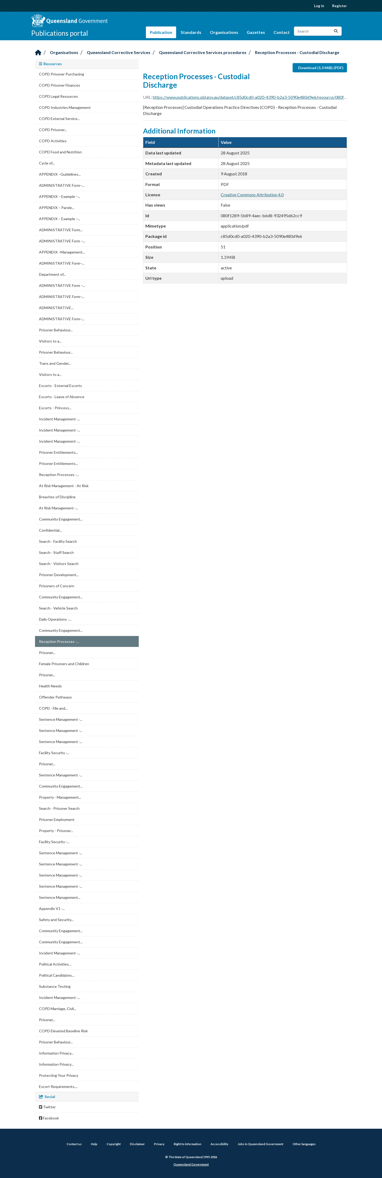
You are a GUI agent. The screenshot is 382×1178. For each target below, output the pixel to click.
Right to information (187, 1144)
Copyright (114, 1144)
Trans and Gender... (55, 363)
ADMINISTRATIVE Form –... (62, 241)
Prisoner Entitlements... (58, 452)
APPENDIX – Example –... (59, 196)
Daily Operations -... (55, 619)
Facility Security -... (54, 752)
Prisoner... (47, 652)
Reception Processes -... (59, 474)
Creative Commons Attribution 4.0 (252, 194)
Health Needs (50, 686)
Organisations (224, 32)
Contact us (74, 1144)
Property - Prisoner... (56, 830)
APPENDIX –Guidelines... (60, 174)
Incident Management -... (59, 419)
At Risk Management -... (58, 508)
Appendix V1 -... (52, 908)
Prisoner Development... (59, 574)
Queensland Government (191, 1164)
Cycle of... (47, 163)
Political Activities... (55, 964)
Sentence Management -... (60, 719)
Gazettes (256, 32)
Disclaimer (137, 1144)
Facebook (49, 1118)
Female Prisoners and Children (64, 663)
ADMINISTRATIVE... (56, 307)
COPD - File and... (53, 708)
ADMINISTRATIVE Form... (61, 230)
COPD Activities (53, 141)
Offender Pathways (55, 697)
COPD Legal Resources (58, 96)
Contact (282, 32)
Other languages (304, 1144)
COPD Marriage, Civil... (57, 1008)
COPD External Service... (59, 118)
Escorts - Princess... (55, 408)
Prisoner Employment (57, 819)
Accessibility (219, 1144)
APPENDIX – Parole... (56, 207)
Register (339, 6)
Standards (191, 32)
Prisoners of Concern (56, 586)
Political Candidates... (56, 975)
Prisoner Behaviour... (56, 330)
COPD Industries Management (65, 107)
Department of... (52, 274)
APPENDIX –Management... (62, 252)
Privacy (159, 1144)
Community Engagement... (61, 519)
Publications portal (59, 33)
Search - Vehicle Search (58, 608)
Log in (319, 6)
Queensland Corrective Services (118, 52)
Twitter (47, 1107)
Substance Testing (55, 986)
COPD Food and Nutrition (60, 152)
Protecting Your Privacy (58, 1075)
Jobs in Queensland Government (260, 1144)
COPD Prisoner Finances (59, 85)
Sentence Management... (59, 897)
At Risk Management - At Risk (64, 485)
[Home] (38, 52)
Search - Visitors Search (59, 563)
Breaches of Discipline (57, 497)
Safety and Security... (56, 919)
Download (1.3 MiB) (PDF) (321, 67)
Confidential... (50, 530)
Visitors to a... (50, 341)
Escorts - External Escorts (60, 385)
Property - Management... (60, 797)
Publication (161, 32)
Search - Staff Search (56, 552)
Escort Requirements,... (58, 1086)
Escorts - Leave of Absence (61, 396)
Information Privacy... (56, 1053)
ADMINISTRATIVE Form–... (61, 185)
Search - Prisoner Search (59, 808)
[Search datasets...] (318, 31)
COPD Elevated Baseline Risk (63, 1031)
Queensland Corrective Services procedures (202, 52)
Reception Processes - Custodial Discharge (297, 52)
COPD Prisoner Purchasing (61, 74)
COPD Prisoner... (53, 129)
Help (94, 1144)
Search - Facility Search (58, 541)
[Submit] (336, 31)
